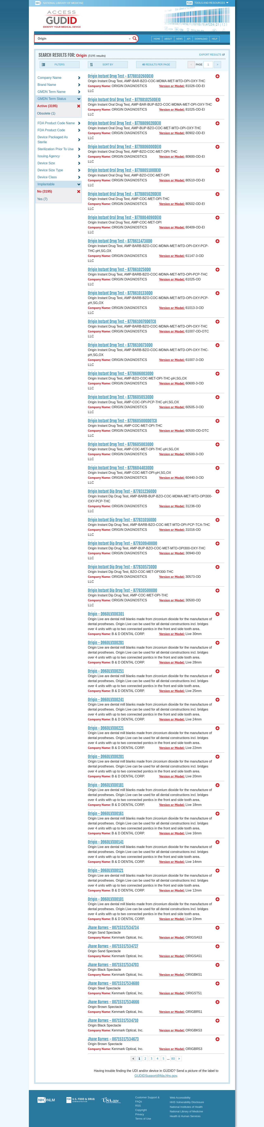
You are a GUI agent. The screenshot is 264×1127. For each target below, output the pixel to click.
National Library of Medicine (63, 3)
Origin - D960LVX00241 (106, 699)
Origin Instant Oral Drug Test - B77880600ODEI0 (124, 146)
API (188, 38)
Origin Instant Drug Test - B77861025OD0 (119, 269)
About (168, 38)
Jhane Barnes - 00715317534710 (113, 1020)
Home (157, 38)
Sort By (108, 64)
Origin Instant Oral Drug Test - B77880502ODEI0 (124, 194)
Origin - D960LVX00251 (106, 671)
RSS (138, 1105)
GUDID (61, 19)
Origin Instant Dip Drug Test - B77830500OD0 (122, 590)
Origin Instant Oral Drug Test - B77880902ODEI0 (124, 123)
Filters (60, 64)
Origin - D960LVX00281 (106, 642)
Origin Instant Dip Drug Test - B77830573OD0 (122, 566)
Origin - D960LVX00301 (106, 613)
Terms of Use (143, 1118)
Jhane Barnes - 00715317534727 (113, 946)
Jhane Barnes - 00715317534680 (113, 983)
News (179, 38)
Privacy (139, 1114)
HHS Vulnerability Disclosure (187, 1102)
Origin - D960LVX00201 (106, 756)
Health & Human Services (185, 1116)
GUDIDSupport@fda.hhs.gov (155, 1075)
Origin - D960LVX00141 (106, 842)
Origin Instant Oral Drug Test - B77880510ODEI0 (124, 170)
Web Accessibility (180, 1097)
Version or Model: (172, 86)
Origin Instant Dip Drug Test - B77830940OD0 (122, 543)
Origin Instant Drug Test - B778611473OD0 (120, 241)
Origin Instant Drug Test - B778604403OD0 (120, 467)
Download (201, 38)
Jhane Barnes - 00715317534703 (113, 964)
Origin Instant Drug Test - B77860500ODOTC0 (122, 420)
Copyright (141, 1110)
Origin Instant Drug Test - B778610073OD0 (120, 345)
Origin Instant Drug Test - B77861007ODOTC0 (122, 321)
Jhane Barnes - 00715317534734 (113, 927)
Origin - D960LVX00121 (105, 870)
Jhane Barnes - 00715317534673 (113, 1039)
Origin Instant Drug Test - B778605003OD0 (120, 444)
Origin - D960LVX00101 (106, 899)
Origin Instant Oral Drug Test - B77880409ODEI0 (124, 217)
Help (214, 38)
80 (173, 1058)
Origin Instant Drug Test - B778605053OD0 (120, 397)
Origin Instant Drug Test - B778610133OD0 (120, 293)
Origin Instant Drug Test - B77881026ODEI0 (120, 76)
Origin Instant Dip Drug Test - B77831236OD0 (122, 491)
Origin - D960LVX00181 (106, 785)
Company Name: (99, 86)
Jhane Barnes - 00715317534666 (113, 1001)
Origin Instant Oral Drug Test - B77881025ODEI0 (124, 99)
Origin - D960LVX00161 (106, 813)
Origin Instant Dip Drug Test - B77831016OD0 (122, 519)
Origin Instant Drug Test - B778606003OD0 (120, 373)
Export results (210, 54)
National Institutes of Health (186, 1106)
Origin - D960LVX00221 (106, 728)
